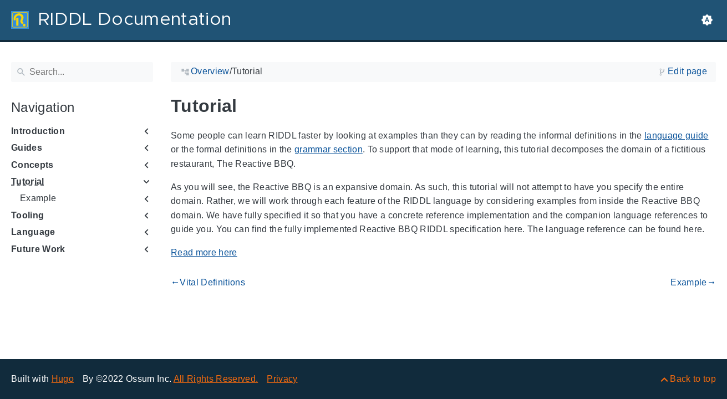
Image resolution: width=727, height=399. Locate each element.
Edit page (687, 71)
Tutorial (27, 181)
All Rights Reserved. (216, 378)
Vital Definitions (208, 283)
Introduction (38, 131)
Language (33, 232)
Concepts (32, 165)
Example (38, 198)
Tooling (27, 215)
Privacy (282, 378)
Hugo (63, 378)
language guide (676, 135)
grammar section (328, 149)
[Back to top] (687, 378)
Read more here (204, 252)
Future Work (38, 249)
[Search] (82, 72)
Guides (26, 147)
